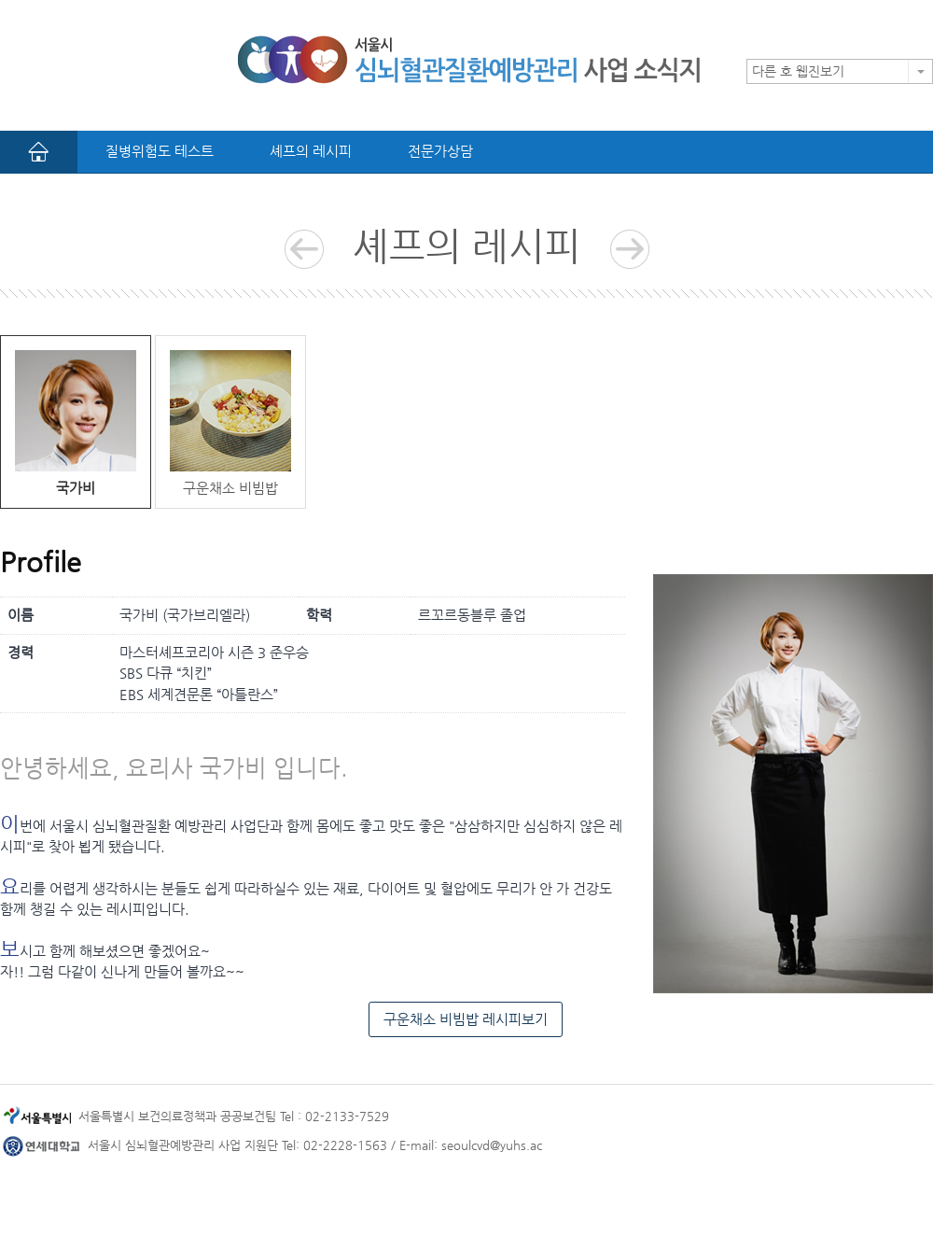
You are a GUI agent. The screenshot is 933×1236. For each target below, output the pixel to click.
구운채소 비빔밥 (230, 423)
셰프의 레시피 (311, 151)
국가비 (75, 423)
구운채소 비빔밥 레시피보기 (465, 1019)
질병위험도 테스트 (159, 151)
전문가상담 (440, 151)
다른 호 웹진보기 (798, 70)
